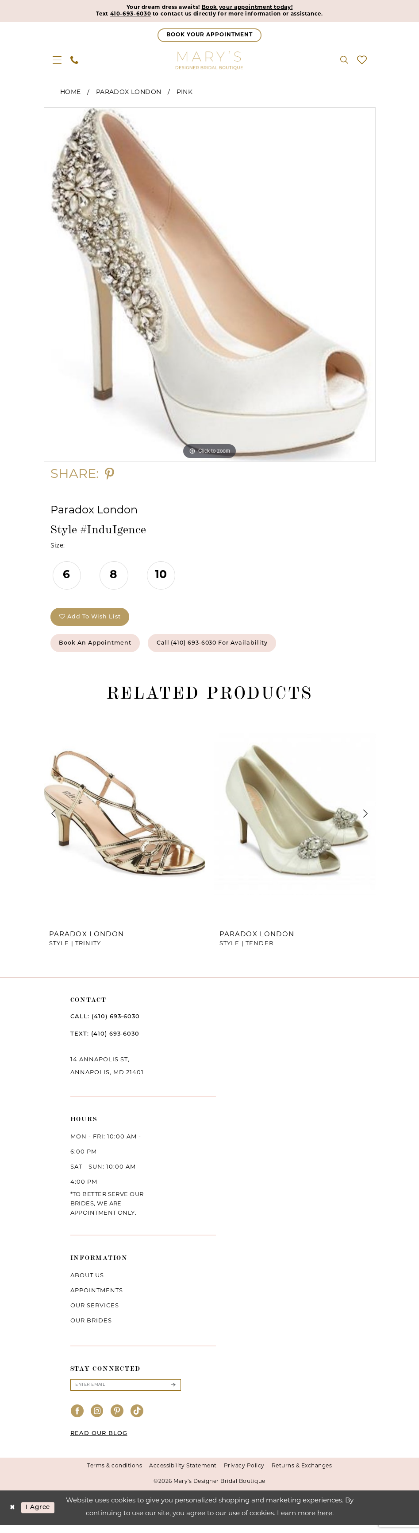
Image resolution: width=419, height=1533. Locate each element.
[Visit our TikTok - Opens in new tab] (137, 1419)
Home (70, 93)
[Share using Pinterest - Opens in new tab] (109, 476)
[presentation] (124, 820)
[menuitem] (57, 61)
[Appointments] (209, 36)
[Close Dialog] (13, 1515)
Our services (94, 1312)
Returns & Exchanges (302, 1474)
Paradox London (128, 93)
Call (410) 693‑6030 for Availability (231, 648)
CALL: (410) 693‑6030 (105, 1023)
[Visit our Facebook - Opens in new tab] (77, 1419)
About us (87, 1282)
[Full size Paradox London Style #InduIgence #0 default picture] (209, 286)
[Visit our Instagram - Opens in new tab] (97, 1419)
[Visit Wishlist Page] (362, 61)
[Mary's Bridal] (209, 61)
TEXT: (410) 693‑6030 (104, 1041)
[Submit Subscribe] (173, 1392)
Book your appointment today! (253, 8)
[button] (57, 61)
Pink (185, 93)
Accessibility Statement (183, 1474)
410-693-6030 (119, 15)
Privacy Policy (244, 1474)
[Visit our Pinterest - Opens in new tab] (117, 1419)
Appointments (96, 1297)
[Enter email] (125, 1392)
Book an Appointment (101, 648)
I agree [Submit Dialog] (41, 1515)
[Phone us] (74, 61)
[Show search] (344, 61)
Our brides (91, 1327)
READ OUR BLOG (98, 1441)
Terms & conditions (114, 1474)
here (324, 1521)
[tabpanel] (209, 286)
